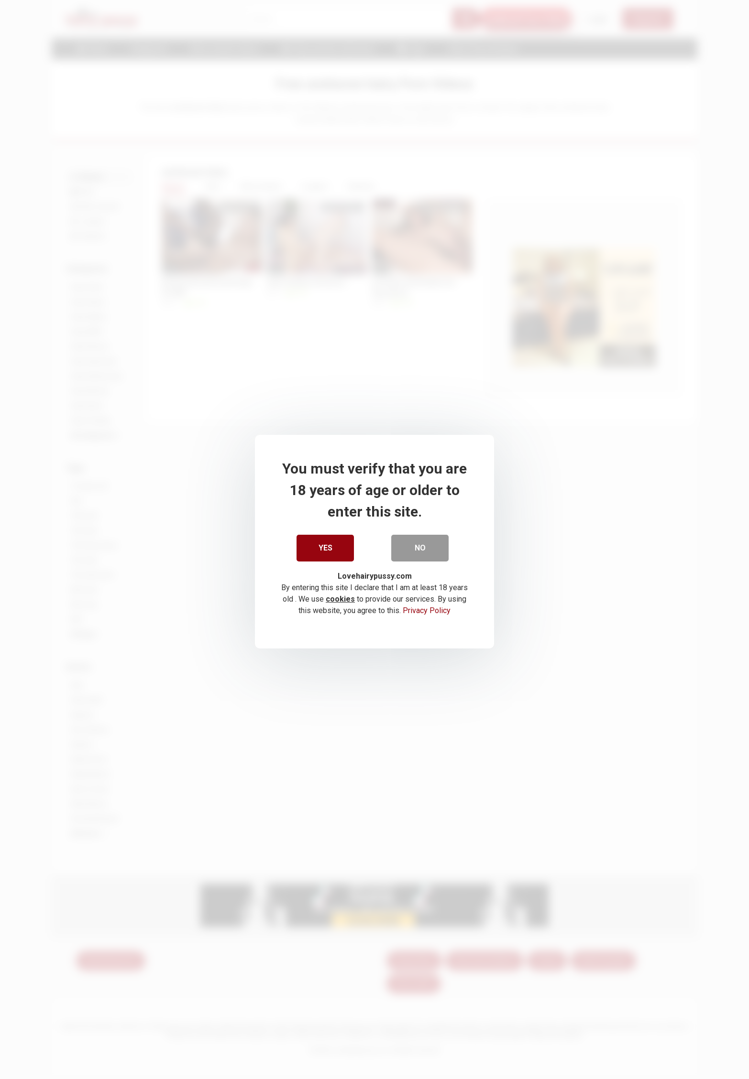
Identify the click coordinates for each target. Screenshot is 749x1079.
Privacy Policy (427, 608)
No (420, 545)
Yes (325, 545)
